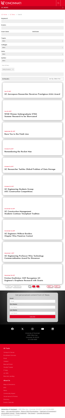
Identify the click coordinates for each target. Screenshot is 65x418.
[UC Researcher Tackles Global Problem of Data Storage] (32, 161)
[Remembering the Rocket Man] (32, 143)
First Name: (13, 304)
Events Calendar (9, 402)
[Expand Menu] (63, 7)
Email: (12, 298)
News (5, 390)
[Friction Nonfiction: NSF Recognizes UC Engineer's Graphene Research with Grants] (32, 268)
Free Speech (31, 413)
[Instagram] (32, 329)
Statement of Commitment (48, 411)
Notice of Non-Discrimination (29, 411)
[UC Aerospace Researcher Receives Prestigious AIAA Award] (32, 85)
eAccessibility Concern (8, 413)
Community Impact (9, 393)
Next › (50, 286)
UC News (12, 14)
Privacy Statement (21, 413)
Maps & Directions (9, 384)
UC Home (4, 14)
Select (32, 41)
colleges (4, 45)
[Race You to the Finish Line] (32, 125)
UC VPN (6, 373)
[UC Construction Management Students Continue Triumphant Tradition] (32, 201)
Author (3, 58)
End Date (35, 31)
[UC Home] (11, 3)
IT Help (6, 370)
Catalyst (6, 361)
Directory (6, 399)
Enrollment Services (10, 355)
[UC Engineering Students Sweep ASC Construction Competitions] (32, 179)
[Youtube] (42, 329)
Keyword (4, 18)
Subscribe (32, 317)
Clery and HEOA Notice (13, 411)
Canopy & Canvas (9, 352)
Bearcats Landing (9, 376)
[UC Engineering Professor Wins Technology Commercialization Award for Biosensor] (32, 246)
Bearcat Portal (8, 364)
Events (3, 25)
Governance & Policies (11, 396)
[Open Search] (58, 3)
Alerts (3, 411)
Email (5, 358)
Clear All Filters (5, 65)
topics (3, 38)
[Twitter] (22, 329)
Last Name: (13, 310)
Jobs (5, 387)
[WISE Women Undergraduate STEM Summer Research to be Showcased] (32, 104)
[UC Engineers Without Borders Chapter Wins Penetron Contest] (32, 224)
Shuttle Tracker (8, 367)
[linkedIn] (53, 329)
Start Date (5, 31)
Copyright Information (43, 413)
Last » (57, 286)
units (3, 51)
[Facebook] (12, 329)
